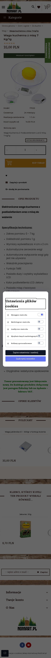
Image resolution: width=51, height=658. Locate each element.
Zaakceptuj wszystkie (25, 359)
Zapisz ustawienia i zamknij (25, 352)
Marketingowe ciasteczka (20, 322)
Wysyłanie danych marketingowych (24, 336)
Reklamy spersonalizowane (21, 343)
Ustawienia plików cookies (20, 304)
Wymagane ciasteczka (19, 315)
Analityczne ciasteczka (19, 329)
